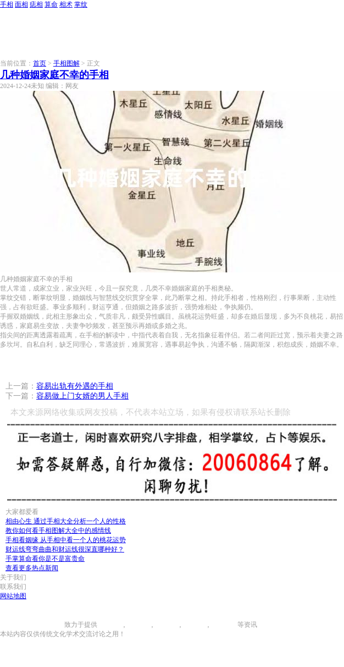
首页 (39, 63)
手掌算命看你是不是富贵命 (45, 558)
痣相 (36, 4)
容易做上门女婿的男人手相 (82, 396)
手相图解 (66, 63)
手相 (6, 4)
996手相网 (49, 624)
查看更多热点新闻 (31, 568)
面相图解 (138, 624)
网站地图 (13, 596)
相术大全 (224, 624)
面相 (21, 4)
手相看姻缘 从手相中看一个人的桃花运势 (65, 540)
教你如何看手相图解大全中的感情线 (58, 530)
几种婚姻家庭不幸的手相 (54, 74)
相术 (66, 4)
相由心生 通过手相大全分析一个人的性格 (65, 521)
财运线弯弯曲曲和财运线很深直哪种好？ (64, 549)
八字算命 (194, 624)
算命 (51, 4)
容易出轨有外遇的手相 (74, 386)
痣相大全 (166, 624)
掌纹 (80, 4)
